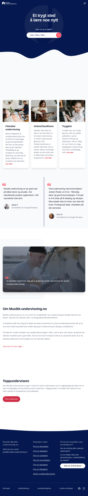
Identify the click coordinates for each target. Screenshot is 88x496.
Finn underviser (11, 399)
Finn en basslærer (40, 465)
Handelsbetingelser (44, 488)
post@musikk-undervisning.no (15, 452)
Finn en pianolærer (40, 446)
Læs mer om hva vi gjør (13, 346)
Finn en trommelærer (41, 460)
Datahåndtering (23, 488)
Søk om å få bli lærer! (72, 466)
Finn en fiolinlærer (40, 469)
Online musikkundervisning (44, 474)
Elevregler (6, 488)
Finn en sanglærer (40, 456)
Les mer (9, 164)
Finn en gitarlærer (40, 451)
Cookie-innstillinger (66, 488)
